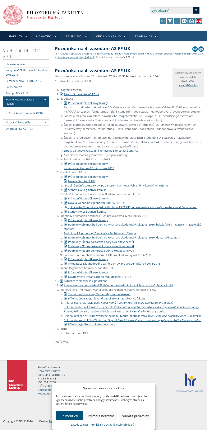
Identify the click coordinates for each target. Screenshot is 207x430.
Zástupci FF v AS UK (17, 93)
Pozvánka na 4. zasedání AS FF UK (115, 57)
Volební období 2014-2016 (22, 53)
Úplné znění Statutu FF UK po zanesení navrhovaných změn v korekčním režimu (118, 185)
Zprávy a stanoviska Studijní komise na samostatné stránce (101, 150)
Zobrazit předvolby (135, 416)
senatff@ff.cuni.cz (188, 85)
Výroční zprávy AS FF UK (19, 128)
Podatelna (44, 393)
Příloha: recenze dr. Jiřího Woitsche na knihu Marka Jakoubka (132, 316)
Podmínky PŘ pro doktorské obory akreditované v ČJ (99, 242)
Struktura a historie (81, 53)
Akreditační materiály (18, 122)
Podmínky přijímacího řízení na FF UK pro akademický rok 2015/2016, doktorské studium (122, 237)
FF (56, 53)
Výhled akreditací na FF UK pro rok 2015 (89, 168)
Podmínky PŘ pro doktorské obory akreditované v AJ (99, 246)
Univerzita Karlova (49, 371)
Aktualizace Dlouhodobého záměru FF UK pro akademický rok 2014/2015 (112, 263)
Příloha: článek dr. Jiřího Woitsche (132, 320)
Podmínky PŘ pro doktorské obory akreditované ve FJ (99, 250)
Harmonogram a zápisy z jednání (75, 57)
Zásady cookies (79, 424)
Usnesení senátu (15, 64)
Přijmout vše (70, 416)
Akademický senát (134, 53)
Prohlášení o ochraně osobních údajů (112, 424)
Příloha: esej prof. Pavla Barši (118, 302)
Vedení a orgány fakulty (108, 53)
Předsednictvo (14, 87)
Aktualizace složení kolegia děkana (83, 281)
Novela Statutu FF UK (79, 181)
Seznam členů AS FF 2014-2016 (23, 80)
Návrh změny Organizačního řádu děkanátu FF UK (97, 277)
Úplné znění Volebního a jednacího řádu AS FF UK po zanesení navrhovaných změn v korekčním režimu (132, 207)
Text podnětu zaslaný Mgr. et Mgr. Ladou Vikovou (97, 294)
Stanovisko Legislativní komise (85, 190)
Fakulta (64, 53)
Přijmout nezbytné (101, 416)
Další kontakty (46, 390)
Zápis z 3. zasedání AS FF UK (79, 94)
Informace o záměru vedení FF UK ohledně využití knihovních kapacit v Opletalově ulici (116, 285)
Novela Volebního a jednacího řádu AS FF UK (94, 203)
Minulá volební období (159, 53)
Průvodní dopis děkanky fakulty (86, 103)
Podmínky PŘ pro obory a (100, 233)
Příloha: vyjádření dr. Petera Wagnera (89, 324)
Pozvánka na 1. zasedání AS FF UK (26, 113)
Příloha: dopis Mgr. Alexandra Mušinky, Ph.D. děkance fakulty (104, 298)
